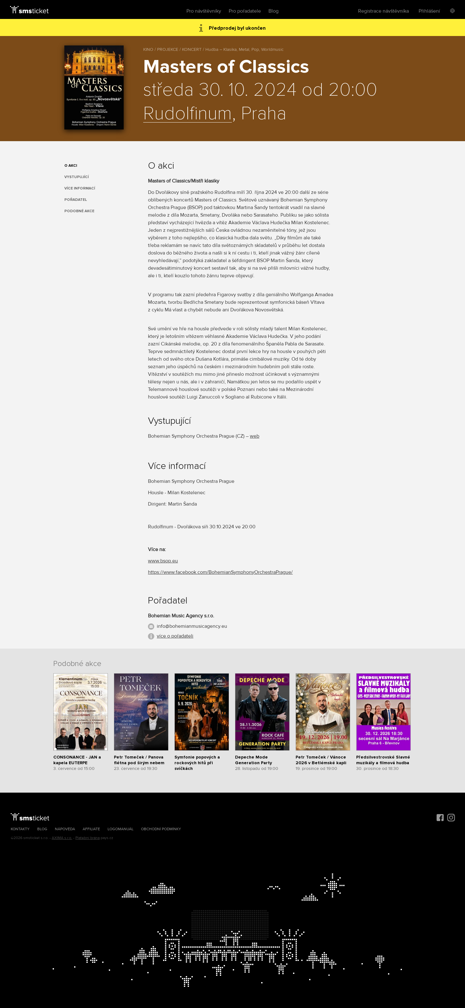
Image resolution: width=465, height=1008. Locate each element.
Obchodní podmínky (161, 829)
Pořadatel (75, 199)
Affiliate (91, 829)
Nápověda (65, 829)
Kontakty (20, 829)
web (254, 436)
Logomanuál (120, 829)
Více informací (79, 188)
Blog (273, 11)
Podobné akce (79, 211)
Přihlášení (429, 11)
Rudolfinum (187, 114)
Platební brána (87, 838)
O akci (70, 165)
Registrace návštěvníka (383, 11)
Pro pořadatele (245, 11)
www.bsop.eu (163, 561)
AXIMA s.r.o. (62, 838)
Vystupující (76, 177)
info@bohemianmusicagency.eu (192, 626)
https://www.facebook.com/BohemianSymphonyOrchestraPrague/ (220, 572)
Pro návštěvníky (203, 11)
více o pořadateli (175, 636)
